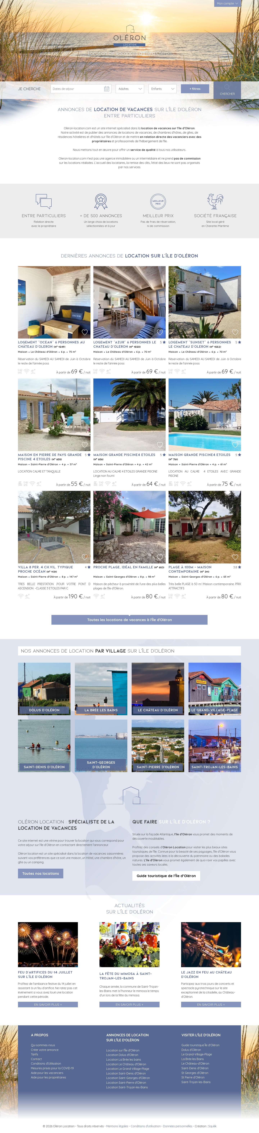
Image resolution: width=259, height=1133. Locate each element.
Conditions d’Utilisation (46, 1063)
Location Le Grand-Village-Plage (127, 1069)
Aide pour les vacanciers (47, 1073)
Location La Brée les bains (123, 1059)
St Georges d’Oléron (194, 1073)
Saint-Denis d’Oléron (44, 767)
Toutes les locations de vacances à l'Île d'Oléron (129, 619)
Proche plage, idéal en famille (128, 567)
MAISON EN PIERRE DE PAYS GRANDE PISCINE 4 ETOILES (50, 457)
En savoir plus (46, 1004)
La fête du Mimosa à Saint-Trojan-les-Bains (125, 975)
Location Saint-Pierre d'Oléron (126, 1082)
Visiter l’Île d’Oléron (121, 3)
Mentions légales (117, 1126)
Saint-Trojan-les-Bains (215, 767)
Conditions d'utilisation (146, 1126)
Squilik (212, 1126)
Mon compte (225, 3)
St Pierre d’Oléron (193, 1077)
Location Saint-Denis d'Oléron (126, 1073)
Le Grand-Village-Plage (214, 710)
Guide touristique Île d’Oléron (200, 1045)
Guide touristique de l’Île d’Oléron (166, 876)
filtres (195, 89)
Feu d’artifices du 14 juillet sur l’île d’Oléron (45, 974)
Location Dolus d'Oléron (122, 1055)
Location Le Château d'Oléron (126, 1064)
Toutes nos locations (40, 873)
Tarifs (34, 1054)
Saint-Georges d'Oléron (101, 764)
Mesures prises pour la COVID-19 (52, 1068)
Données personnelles (177, 1126)
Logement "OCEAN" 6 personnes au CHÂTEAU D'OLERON (51, 344)
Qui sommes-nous (43, 1045)
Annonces (93, 3)
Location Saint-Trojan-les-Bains (127, 1087)
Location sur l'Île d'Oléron (122, 1050)
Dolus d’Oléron (44, 710)
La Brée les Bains (101, 710)
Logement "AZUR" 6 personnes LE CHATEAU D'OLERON (124, 344)
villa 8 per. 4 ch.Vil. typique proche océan (45, 569)
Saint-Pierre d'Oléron (158, 767)
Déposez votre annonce (155, 3)
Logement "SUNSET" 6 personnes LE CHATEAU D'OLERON (200, 344)
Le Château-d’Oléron (195, 1063)
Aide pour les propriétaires (48, 1077)
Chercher (227, 90)
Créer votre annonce (44, 1050)
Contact (36, 1059)
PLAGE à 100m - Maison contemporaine (190, 569)
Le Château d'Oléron (158, 710)
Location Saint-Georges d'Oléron (128, 1078)
